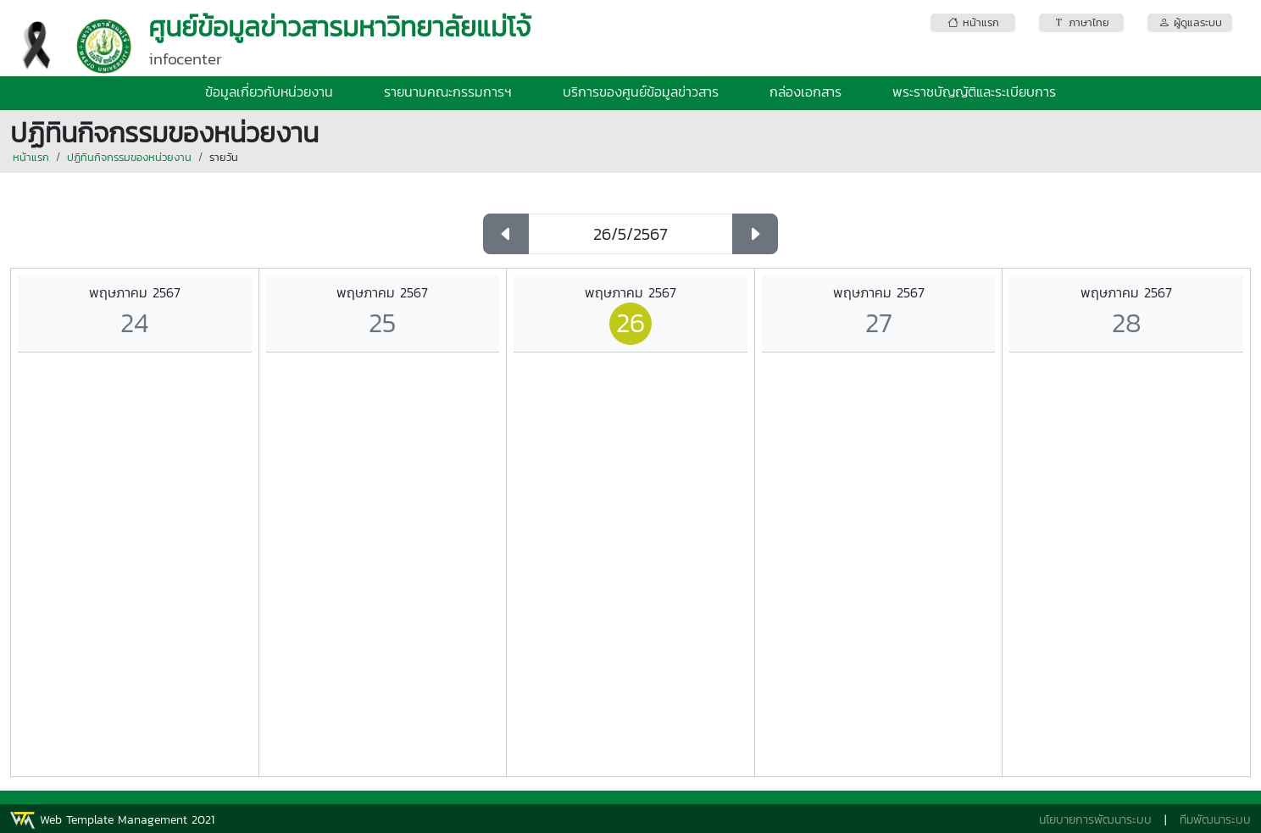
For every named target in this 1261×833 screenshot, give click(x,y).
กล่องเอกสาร (805, 91)
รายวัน (223, 157)
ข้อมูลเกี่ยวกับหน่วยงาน (269, 91)
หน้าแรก (31, 157)
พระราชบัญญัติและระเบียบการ (974, 91)
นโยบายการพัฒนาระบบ (1095, 820)
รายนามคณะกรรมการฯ (448, 91)
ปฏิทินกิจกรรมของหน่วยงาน (129, 157)
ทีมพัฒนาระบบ (1215, 820)
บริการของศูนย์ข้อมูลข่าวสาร (641, 91)
